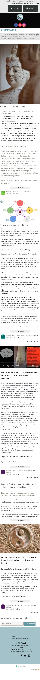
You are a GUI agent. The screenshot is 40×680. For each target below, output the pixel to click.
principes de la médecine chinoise (11, 235)
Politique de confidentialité (20, 638)
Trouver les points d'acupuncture (14, 106)
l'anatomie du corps (8, 121)
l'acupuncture (8, 318)
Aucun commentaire (33, 341)
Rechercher (30, 624)
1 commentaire (35, 612)
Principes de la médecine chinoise (14, 225)
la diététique (5, 320)
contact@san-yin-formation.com (21, 651)
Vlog (18, 193)
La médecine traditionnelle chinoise (12, 573)
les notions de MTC (27, 515)
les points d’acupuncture (24, 393)
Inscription (15, 8)
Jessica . (31, 191)
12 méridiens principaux (17, 414)
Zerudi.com (20, 666)
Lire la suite (20, 187)
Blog (18, 337)
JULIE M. (35, 335)
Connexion (30, 8)
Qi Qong (34, 318)
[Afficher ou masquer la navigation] (38, 2)
